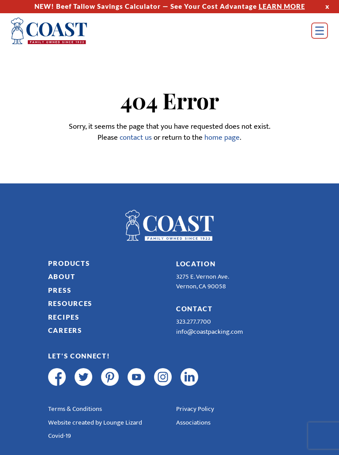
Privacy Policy (195, 408)
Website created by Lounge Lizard (95, 422)
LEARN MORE (282, 6)
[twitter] (83, 377)
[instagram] (163, 377)
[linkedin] (189, 377)
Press (60, 290)
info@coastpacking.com (209, 331)
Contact (194, 309)
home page (222, 137)
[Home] (62, 31)
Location (196, 264)
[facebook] (57, 377)
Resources (70, 303)
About (61, 276)
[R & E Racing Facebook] (216, 377)
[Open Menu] (319, 30)
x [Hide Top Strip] (327, 6)
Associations (193, 422)
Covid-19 (59, 435)
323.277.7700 (193, 321)
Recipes (63, 317)
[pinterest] (110, 377)
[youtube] (136, 377)
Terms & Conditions (75, 408)
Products (69, 263)
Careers (65, 330)
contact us (136, 137)
